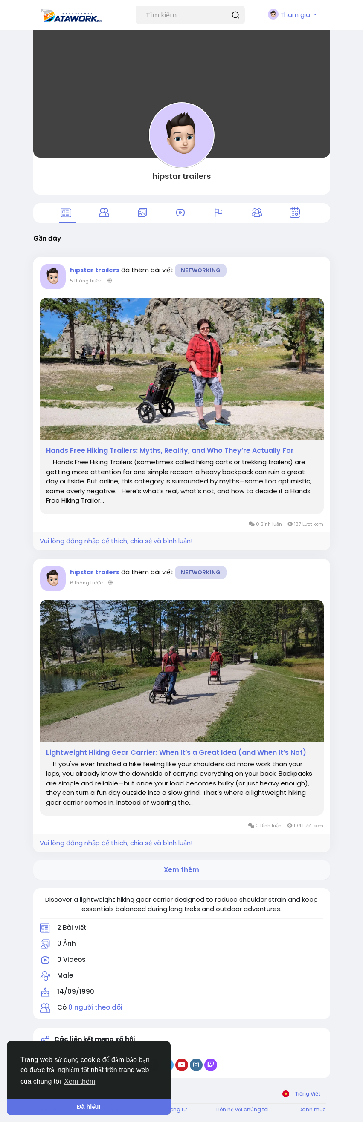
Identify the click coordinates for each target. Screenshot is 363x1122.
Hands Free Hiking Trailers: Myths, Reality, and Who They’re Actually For (170, 450)
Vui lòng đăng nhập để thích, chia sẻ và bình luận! (116, 540)
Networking (201, 270)
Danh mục (312, 1109)
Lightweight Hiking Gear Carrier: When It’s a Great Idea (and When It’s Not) (176, 752)
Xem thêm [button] (79, 1081)
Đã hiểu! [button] (89, 1106)
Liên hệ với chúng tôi (242, 1109)
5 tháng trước (86, 280)
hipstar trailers (181, 176)
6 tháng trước (86, 582)
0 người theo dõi (95, 1007)
